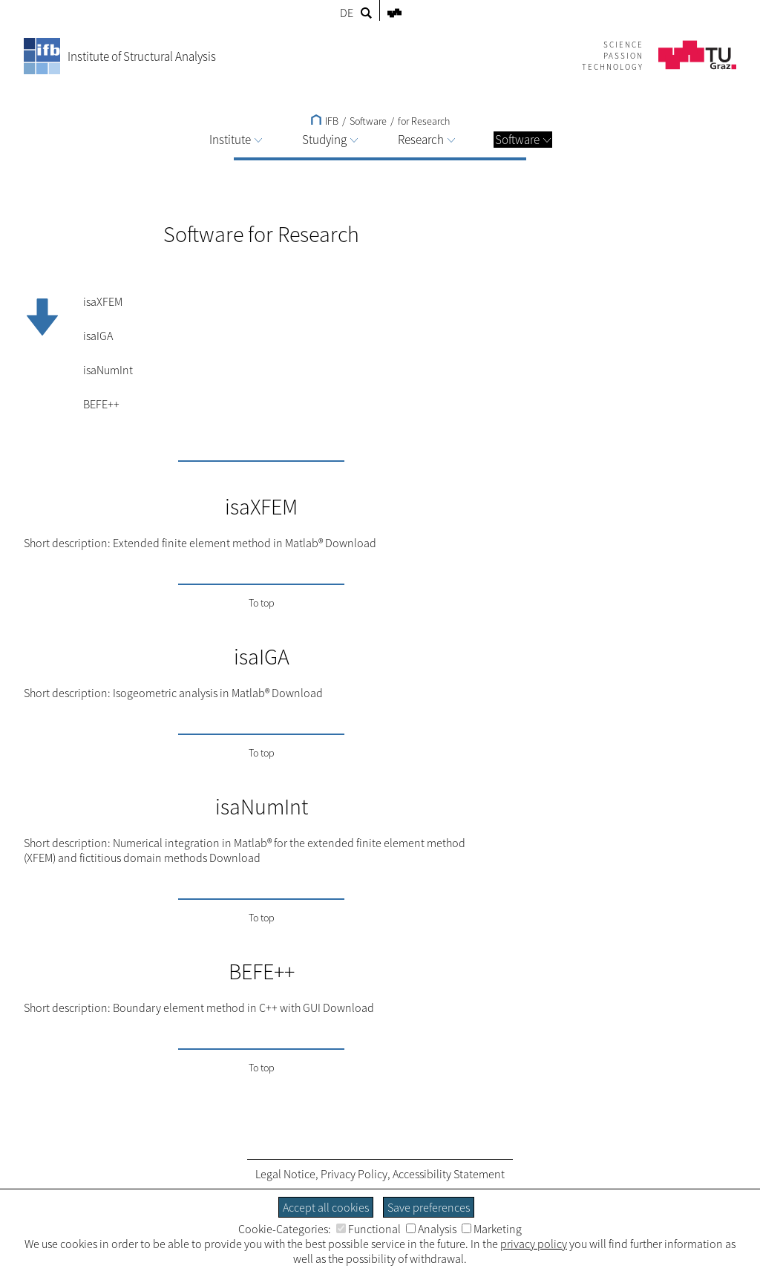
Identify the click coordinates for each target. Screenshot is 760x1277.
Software (523, 139)
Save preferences (428, 1207)
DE (346, 12)
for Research (424, 121)
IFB (324, 121)
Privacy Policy (354, 1173)
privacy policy (533, 1243)
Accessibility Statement (449, 1173)
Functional (368, 1228)
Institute (235, 139)
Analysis (431, 1228)
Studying (330, 139)
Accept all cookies (326, 1207)
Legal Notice (285, 1173)
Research (426, 139)
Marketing (492, 1228)
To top (262, 603)
